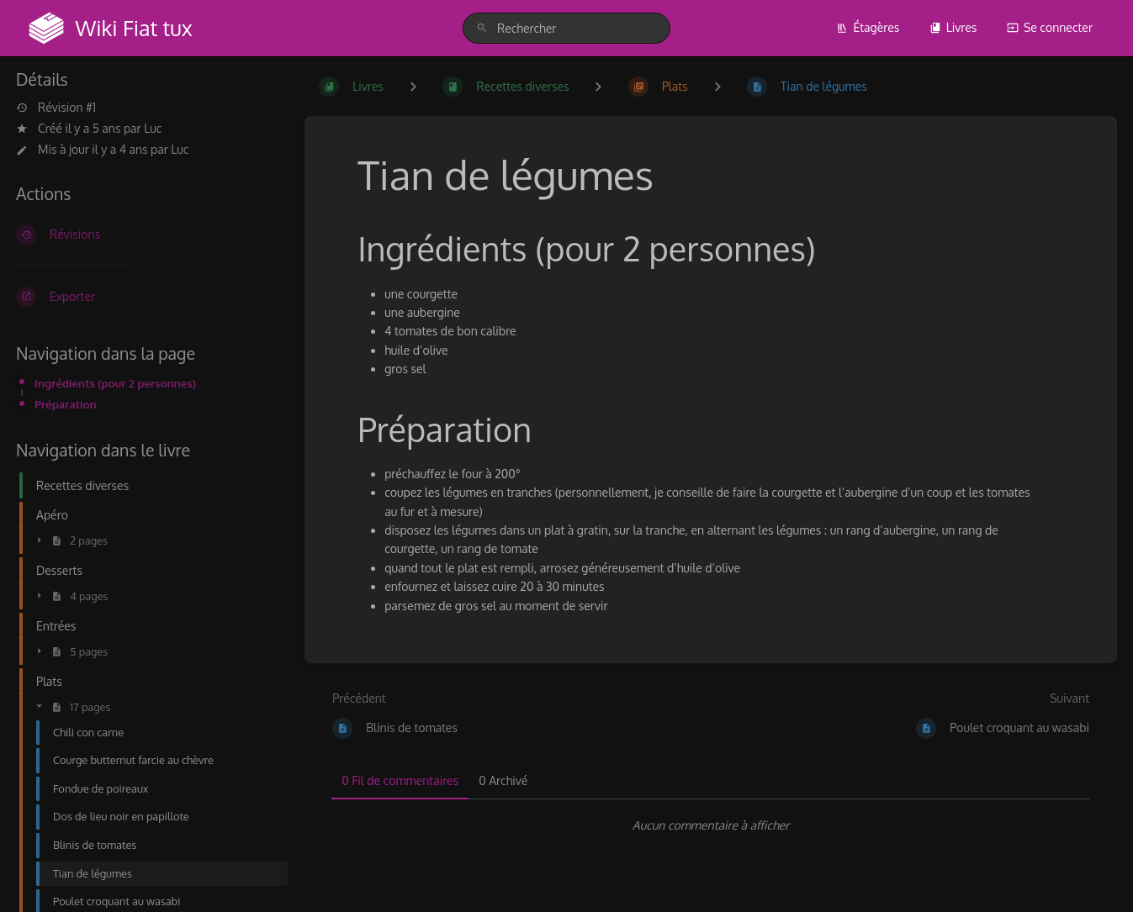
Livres (953, 27)
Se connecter (1050, 27)
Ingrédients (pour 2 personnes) (115, 383)
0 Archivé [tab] (503, 780)
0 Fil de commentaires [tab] (399, 780)
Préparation (65, 404)
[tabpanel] (710, 825)
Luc (152, 128)
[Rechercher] (482, 28)
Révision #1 (56, 107)
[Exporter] (147, 297)
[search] (566, 28)
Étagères (867, 27)
